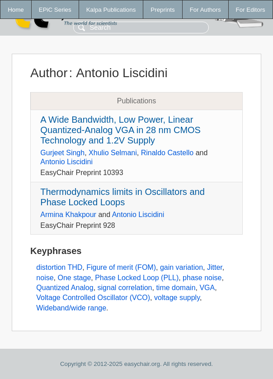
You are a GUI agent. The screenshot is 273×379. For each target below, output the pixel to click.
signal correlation (125, 287)
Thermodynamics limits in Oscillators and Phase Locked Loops (122, 197)
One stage (74, 278)
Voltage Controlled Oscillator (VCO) (93, 297)
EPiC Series (55, 9)
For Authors (205, 9)
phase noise (202, 278)
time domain (175, 287)
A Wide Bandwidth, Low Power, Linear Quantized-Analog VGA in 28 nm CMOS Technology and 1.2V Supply (120, 130)
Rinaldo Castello (167, 153)
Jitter (214, 267)
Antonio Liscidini (66, 162)
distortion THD (59, 267)
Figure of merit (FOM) (121, 267)
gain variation (181, 267)
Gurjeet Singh (62, 153)
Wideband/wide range (71, 308)
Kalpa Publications (111, 9)
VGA (207, 287)
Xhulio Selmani (113, 153)
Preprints (162, 9)
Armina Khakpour (68, 214)
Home (16, 9)
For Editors (250, 9)
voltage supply (177, 297)
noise (44, 278)
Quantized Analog (64, 287)
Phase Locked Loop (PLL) (137, 278)
